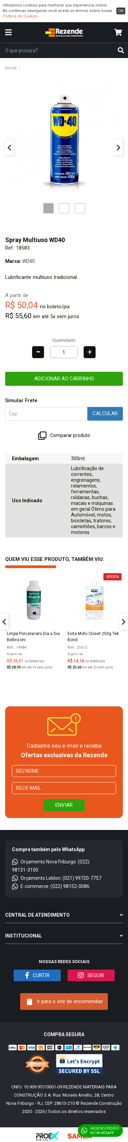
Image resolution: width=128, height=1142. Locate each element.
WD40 (28, 261)
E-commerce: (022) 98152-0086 (50, 886)
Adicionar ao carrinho (64, 379)
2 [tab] (64, 208)
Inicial (10, 67)
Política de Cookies (20, 16)
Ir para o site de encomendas (65, 1001)
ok (121, 11)
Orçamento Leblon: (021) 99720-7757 (56, 878)
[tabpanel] (64, 137)
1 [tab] (48, 208)
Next (118, 148)
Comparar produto (64, 436)
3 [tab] (80, 208)
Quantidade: (64, 340)
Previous (9, 148)
